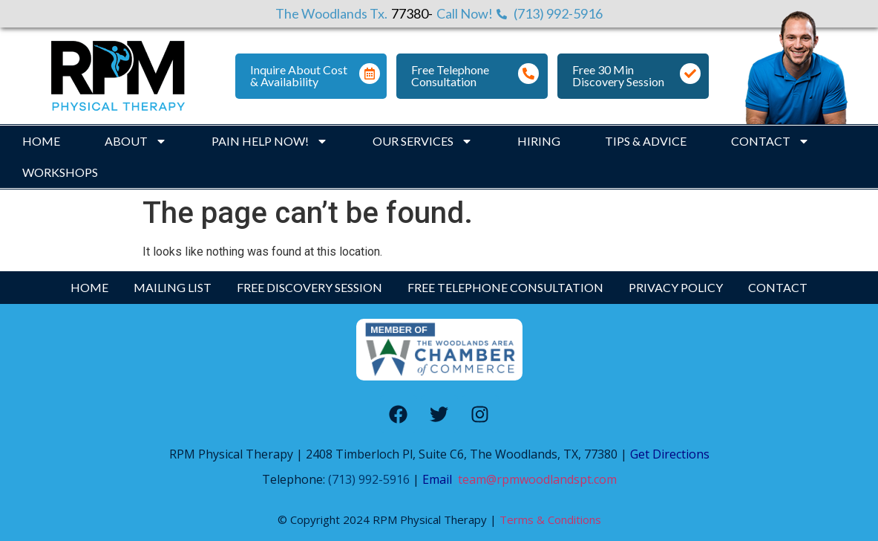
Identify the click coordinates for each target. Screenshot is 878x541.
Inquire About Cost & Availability (298, 75)
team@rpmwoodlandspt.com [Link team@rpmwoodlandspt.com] (537, 479)
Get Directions (668, 454)
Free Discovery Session (309, 287)
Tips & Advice (646, 141)
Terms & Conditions (550, 519)
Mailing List (173, 287)
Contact (770, 141)
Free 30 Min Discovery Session (618, 75)
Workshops (60, 172)
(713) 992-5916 (369, 479)
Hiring (538, 141)
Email (440, 479)
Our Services (423, 141)
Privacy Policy (676, 287)
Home (41, 141)
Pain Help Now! (270, 141)
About (136, 141)
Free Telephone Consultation (450, 75)
